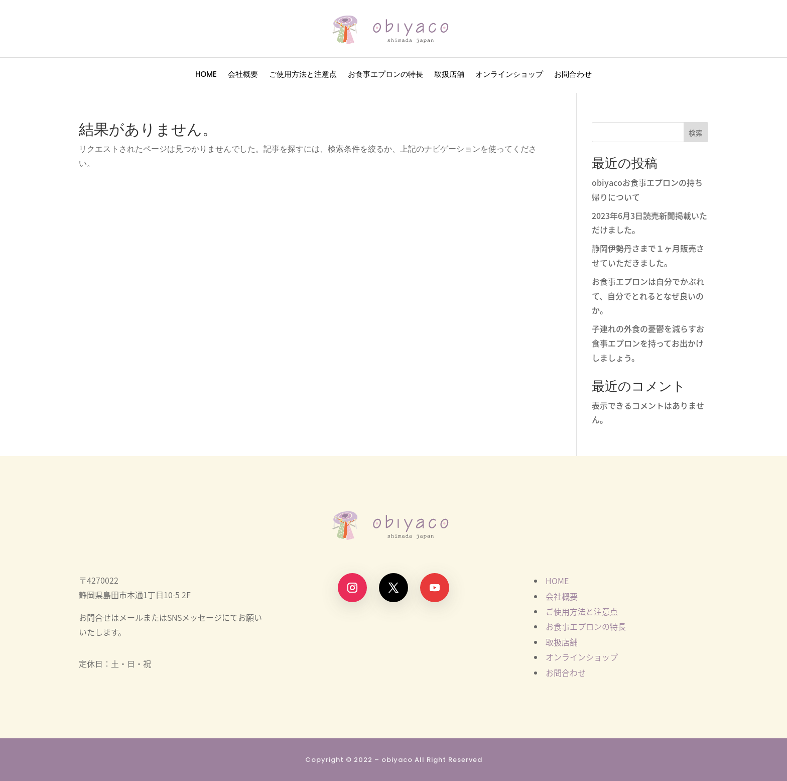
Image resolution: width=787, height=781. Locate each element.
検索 (696, 133)
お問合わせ (573, 75)
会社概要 (243, 75)
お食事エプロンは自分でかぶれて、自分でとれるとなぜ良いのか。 (648, 295)
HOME (206, 75)
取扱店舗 (449, 75)
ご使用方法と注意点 (303, 75)
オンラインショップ (509, 75)
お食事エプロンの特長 (385, 75)
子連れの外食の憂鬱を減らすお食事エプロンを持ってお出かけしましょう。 (648, 343)
